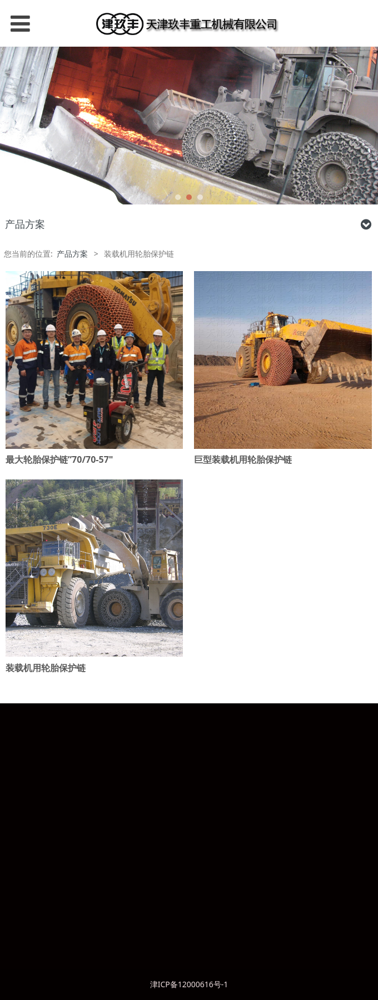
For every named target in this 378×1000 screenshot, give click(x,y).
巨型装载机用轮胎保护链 (243, 459)
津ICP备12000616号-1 (189, 984)
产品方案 (72, 253)
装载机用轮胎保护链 (46, 668)
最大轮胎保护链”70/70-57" (59, 459)
